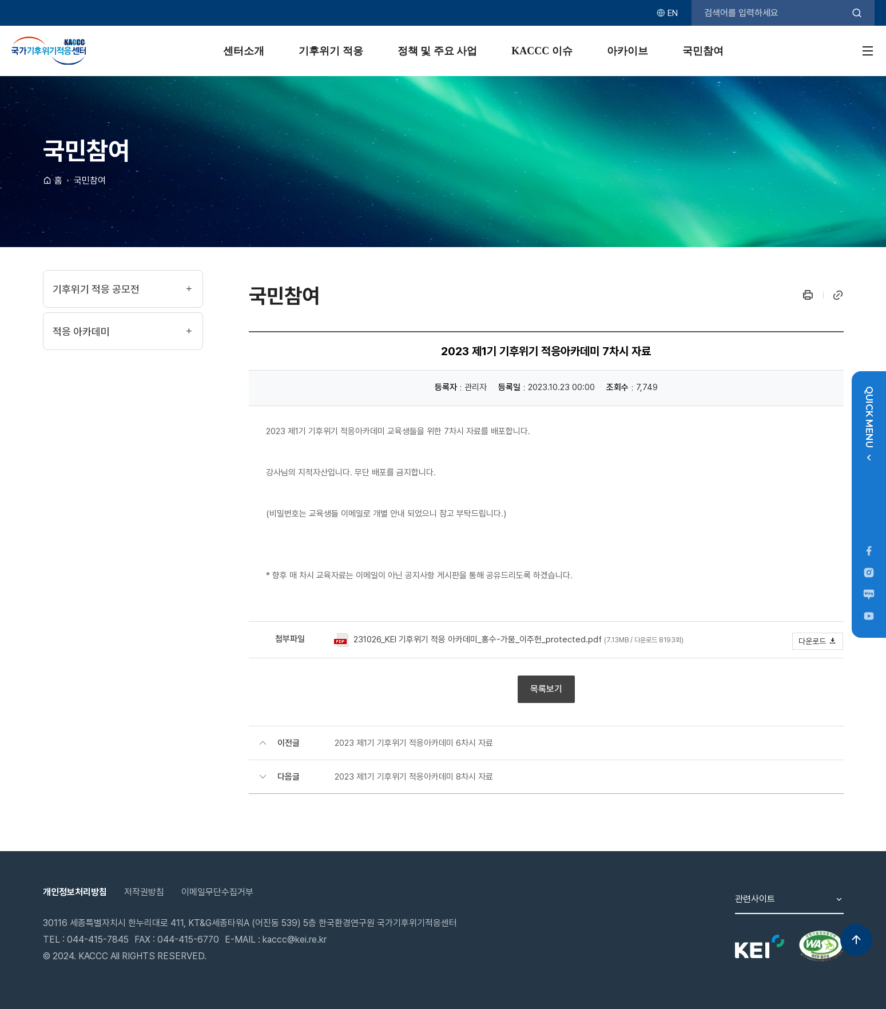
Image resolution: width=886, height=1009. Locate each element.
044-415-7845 (98, 939)
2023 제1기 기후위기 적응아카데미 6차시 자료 (414, 743)
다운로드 (817, 641)
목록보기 (546, 689)
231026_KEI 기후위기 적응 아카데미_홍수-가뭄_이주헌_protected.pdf (477, 639)
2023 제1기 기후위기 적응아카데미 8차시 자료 (414, 777)
